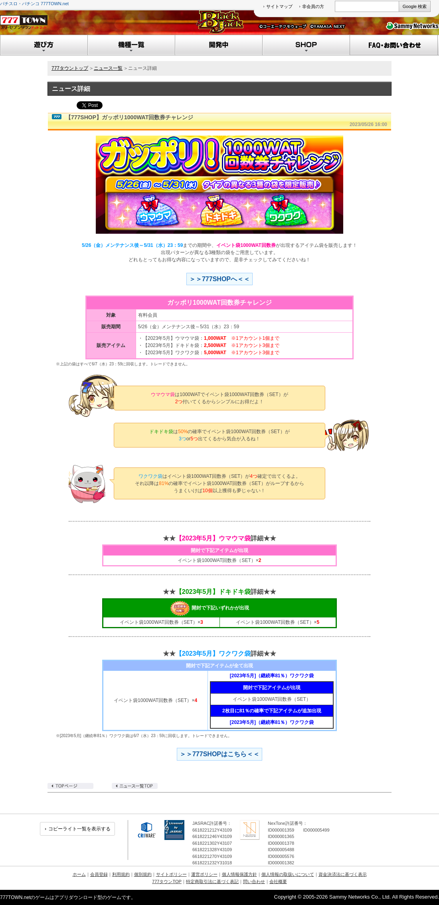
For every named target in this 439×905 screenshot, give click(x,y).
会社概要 (278, 881)
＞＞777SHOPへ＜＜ (219, 279)
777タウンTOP (167, 881)
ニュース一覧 (108, 68)
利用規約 (121, 874)
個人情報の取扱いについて (287, 874)
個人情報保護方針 (239, 874)
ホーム (79, 874)
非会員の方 (313, 6)
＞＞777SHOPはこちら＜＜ (219, 754)
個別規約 (143, 874)
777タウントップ (69, 68)
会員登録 (99, 874)
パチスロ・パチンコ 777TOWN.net (34, 3)
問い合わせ (254, 881)
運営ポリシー (204, 874)
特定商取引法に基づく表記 (212, 881)
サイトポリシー (171, 874)
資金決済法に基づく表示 (342, 874)
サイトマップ (279, 6)
